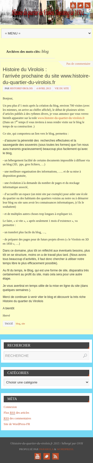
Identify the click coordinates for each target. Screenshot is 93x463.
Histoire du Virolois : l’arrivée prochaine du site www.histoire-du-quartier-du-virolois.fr (46, 76)
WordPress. (65, 449)
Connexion (10, 407)
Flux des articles (16, 413)
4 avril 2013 (43, 88)
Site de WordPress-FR (17, 424)
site (23, 323)
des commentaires (17, 418)
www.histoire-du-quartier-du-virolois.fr (61, 118)
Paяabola (46, 449)
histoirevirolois (21, 88)
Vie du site (62, 88)
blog (18, 323)
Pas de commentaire (78, 63)
